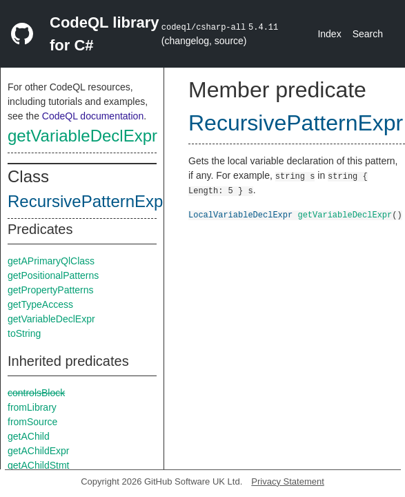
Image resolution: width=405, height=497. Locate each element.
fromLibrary (32, 407)
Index (329, 33)
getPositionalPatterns (53, 275)
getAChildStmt (38, 465)
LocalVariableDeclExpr (240, 214)
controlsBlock (36, 392)
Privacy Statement (287, 481)
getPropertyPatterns (51, 289)
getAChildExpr (39, 450)
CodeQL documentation (93, 115)
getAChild (29, 436)
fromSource (32, 421)
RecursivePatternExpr (88, 201)
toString (24, 333)
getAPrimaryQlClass (51, 260)
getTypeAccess (40, 304)
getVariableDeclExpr (82, 135)
